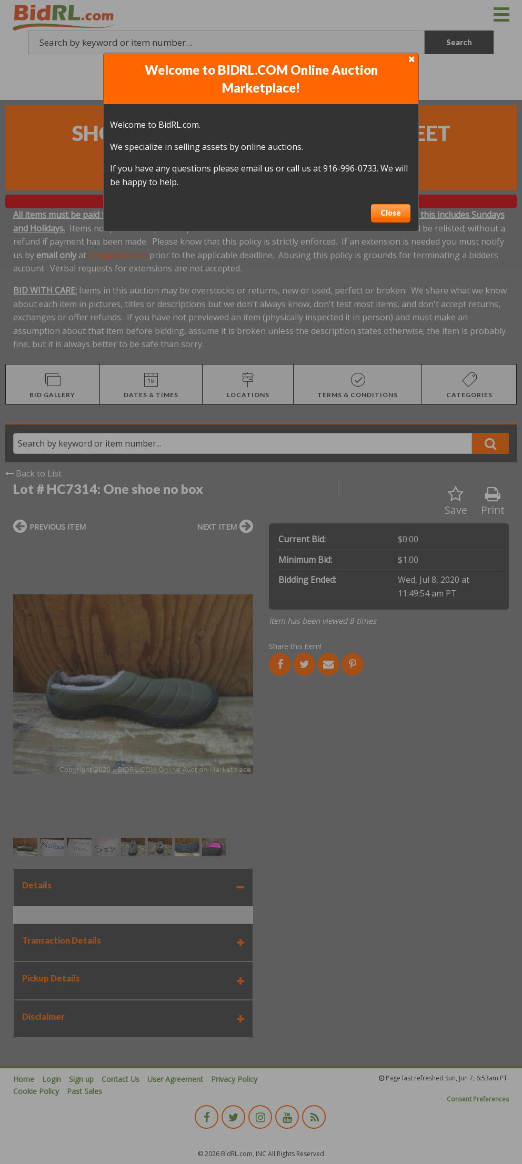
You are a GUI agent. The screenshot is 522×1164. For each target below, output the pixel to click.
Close (390, 212)
